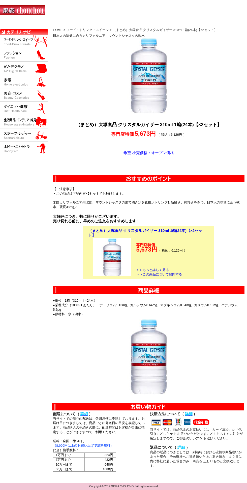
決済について (87, 24)
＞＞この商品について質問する (159, 274)
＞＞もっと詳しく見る (152, 270)
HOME (22, 24)
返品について (153, 24)
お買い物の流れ (52, 24)
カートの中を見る (220, 24)
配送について (120, 24)
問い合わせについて (186, 24)
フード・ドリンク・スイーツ (87, 30)
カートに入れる (148, 165)
